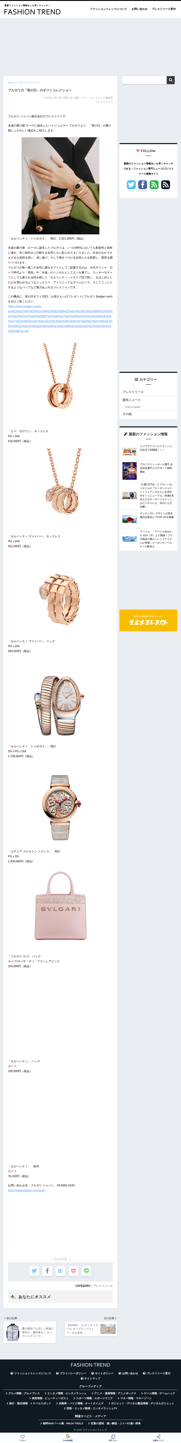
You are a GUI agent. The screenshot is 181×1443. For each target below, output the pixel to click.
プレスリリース (103, 1286)
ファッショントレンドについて (108, 8)
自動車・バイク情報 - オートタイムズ (81, 1403)
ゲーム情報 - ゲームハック (159, 1393)
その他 (127, 414)
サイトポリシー (104, 1373)
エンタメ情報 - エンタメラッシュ (67, 1393)
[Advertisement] (90, 45)
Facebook (142, 191)
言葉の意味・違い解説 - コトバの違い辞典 (116, 1423)
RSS (165, 191)
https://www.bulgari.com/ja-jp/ (26, 1190)
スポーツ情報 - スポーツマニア (94, 1398)
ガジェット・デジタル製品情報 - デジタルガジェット (142, 1403)
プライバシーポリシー (73, 1373)
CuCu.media (132, 406)
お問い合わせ (139, 8)
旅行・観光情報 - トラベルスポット (30, 1403)
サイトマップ (92, 1378)
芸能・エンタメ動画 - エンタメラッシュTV (91, 1408)
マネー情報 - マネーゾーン (136, 1398)
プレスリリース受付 (164, 8)
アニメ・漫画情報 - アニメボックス (115, 1393)
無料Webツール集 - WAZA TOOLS (63, 1423)
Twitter (131, 191)
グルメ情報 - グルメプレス (24, 1393)
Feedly (154, 191)
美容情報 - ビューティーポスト (50, 1398)
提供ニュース (131, 400)
